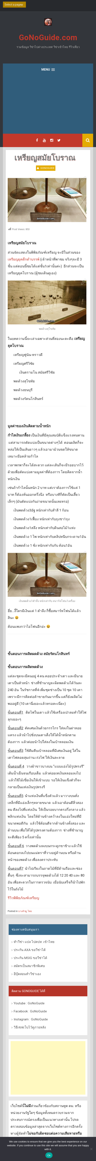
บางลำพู (22, 911)
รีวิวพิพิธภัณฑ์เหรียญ (23, 898)
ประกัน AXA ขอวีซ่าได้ (30, 950)
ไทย (30, 911)
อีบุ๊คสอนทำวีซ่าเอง (27, 974)
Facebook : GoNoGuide (30, 1011)
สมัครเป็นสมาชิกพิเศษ (29, 966)
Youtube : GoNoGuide (29, 1003)
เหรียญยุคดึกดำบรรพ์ (23, 259)
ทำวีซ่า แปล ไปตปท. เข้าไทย (34, 942)
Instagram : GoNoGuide (31, 1019)
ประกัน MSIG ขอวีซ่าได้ (30, 958)
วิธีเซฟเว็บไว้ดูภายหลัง (30, 1027)
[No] (91, 1149)
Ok (49, 1155)
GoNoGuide (47, 168)
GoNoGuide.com (48, 37)
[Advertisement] (48, 105)
